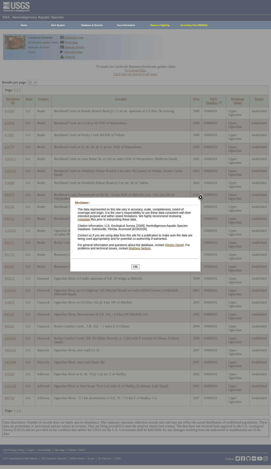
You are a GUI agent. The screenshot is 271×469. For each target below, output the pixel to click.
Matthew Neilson (140, 248)
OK (135, 266)
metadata (84, 219)
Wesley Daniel (174, 245)
